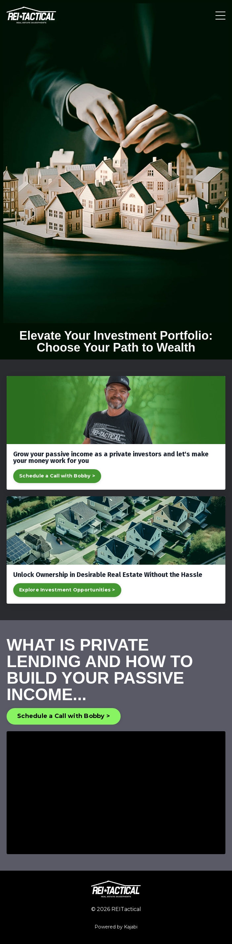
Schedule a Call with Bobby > (57, 476)
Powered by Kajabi (116, 927)
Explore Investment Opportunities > (67, 590)
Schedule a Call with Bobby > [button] (63, 716)
